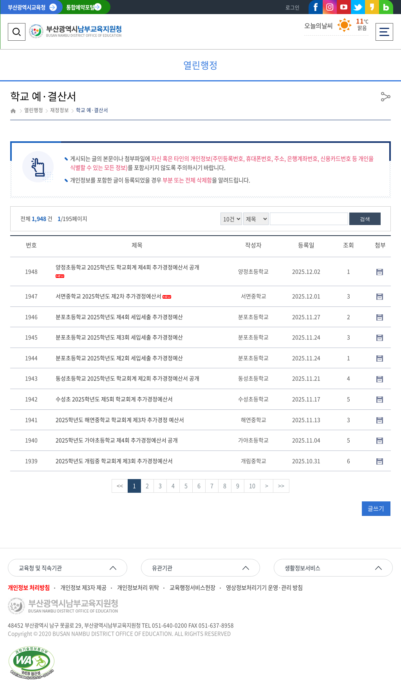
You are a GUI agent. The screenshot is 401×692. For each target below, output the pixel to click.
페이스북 (316, 8)
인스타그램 (330, 7)
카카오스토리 (372, 8)
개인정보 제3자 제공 (83, 588)
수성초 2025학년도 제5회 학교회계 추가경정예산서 (114, 399)
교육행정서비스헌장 (192, 588)
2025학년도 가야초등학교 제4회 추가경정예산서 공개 (117, 440)
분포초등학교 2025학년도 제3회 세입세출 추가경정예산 (119, 337)
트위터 (358, 7)
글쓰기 (376, 508)
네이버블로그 (386, 8)
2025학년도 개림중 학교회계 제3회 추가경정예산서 (114, 461)
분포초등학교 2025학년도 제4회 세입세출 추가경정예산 (119, 317)
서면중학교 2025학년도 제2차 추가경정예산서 (113, 296)
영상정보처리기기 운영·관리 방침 (264, 588)
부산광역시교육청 (26, 7)
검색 (365, 219)
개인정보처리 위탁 (138, 588)
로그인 (292, 7)
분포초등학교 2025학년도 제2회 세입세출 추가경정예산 (119, 358)
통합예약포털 (80, 7)
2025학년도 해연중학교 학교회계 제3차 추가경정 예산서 (120, 419)
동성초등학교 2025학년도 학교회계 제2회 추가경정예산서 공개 (127, 378)
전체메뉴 (384, 29)
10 (252, 485)
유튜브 (344, 7)
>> (281, 485)
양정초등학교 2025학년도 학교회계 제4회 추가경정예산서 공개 (127, 270)
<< (120, 485)
